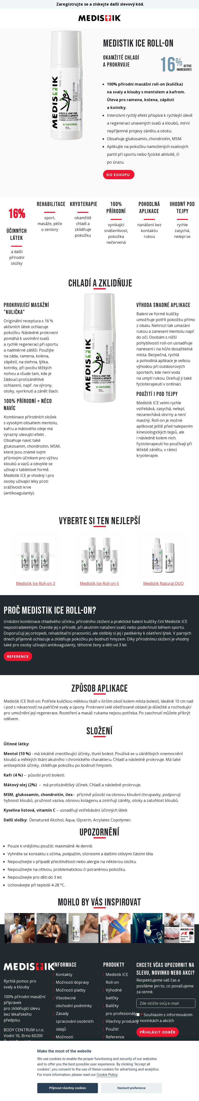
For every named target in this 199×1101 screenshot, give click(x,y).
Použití (112, 1029)
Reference (18, 656)
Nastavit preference (131, 1088)
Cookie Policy (107, 1075)
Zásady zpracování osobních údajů (75, 1021)
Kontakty (64, 974)
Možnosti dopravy (72, 982)
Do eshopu (118, 174)
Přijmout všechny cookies (67, 1088)
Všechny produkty (122, 1021)
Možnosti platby (70, 990)
